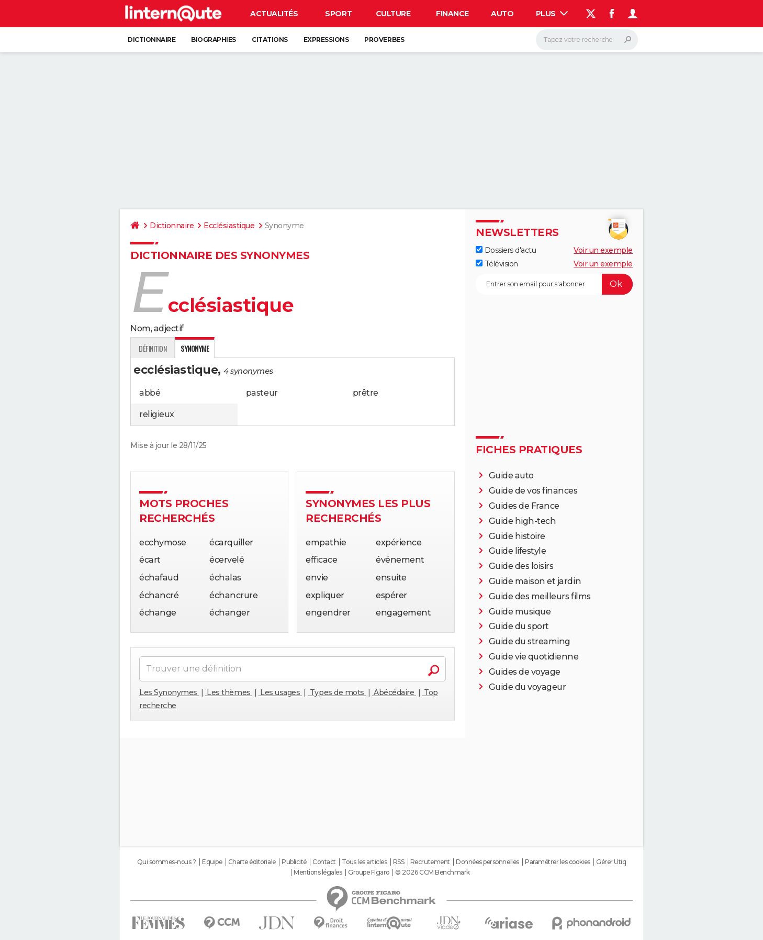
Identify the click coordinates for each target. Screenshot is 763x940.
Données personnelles (487, 862)
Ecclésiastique (229, 225)
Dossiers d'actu (506, 250)
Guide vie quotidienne (534, 657)
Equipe (212, 862)
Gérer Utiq (611, 862)
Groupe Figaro (368, 872)
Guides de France (524, 506)
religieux (156, 414)
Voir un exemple (603, 250)
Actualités (274, 13)
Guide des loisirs (521, 566)
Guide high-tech (522, 521)
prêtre (365, 393)
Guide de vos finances (533, 491)
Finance (452, 13)
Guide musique (520, 612)
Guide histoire (517, 536)
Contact (324, 862)
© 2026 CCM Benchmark (432, 872)
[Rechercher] (587, 39)
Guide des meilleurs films (540, 596)
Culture (393, 13)
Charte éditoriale (252, 862)
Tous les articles (364, 862)
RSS (399, 862)
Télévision (497, 263)
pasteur (262, 393)
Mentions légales (318, 872)
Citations (270, 39)
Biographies (213, 39)
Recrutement (430, 862)
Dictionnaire (151, 39)
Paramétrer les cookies (557, 862)
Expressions (326, 39)
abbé (149, 393)
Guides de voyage (524, 672)
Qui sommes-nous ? (166, 862)
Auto (502, 13)
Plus (552, 13)
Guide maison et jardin (535, 581)
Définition (152, 348)
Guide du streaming (529, 641)
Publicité (294, 862)
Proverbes (384, 39)
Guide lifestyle (517, 551)
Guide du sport (519, 626)
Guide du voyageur (527, 687)
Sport (338, 13)
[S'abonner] (554, 284)
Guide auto (511, 475)
